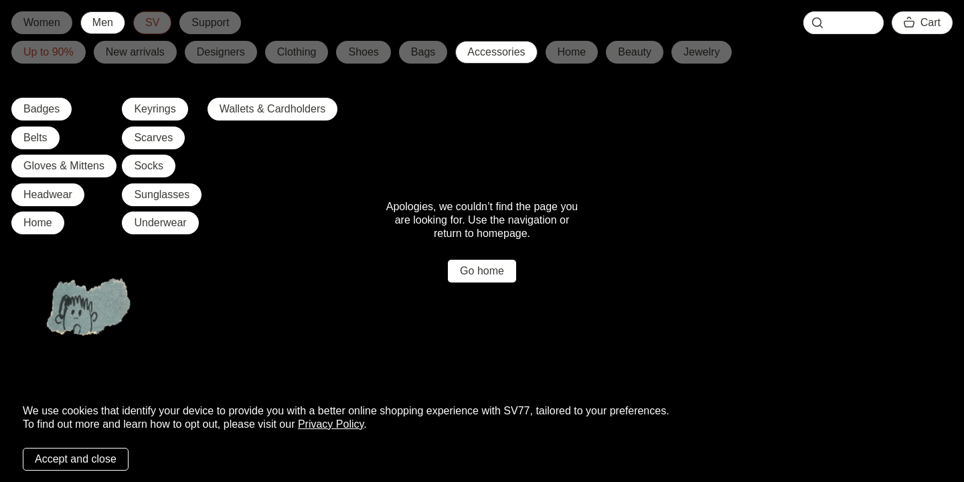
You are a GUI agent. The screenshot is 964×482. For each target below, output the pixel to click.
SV (152, 22)
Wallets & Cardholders (273, 108)
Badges (41, 108)
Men (102, 22)
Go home (482, 270)
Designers (221, 52)
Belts (35, 137)
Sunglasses (161, 194)
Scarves (153, 137)
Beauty (634, 52)
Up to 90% (48, 52)
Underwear (160, 222)
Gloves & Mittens (63, 165)
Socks (148, 165)
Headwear (47, 194)
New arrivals (135, 52)
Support (210, 22)
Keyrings (154, 108)
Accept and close (75, 459)
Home (572, 52)
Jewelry (702, 52)
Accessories (496, 52)
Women (41, 22)
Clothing (297, 52)
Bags (423, 52)
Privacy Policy (331, 424)
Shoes (363, 52)
